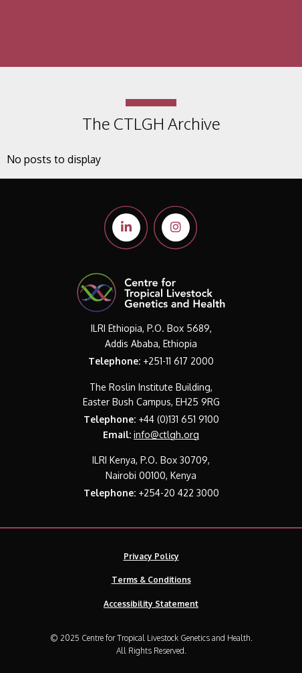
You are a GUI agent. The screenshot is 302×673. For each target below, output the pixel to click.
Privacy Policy (151, 556)
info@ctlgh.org (166, 434)
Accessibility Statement (151, 604)
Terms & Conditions (151, 580)
